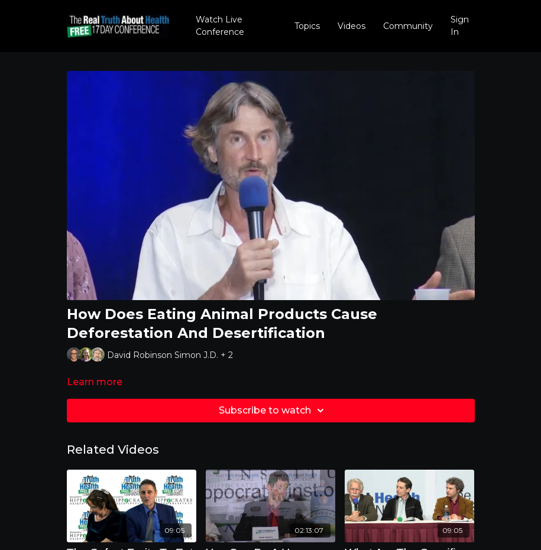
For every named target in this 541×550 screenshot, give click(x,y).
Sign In (460, 25)
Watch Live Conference (220, 25)
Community (408, 26)
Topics (307, 26)
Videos (351, 26)
